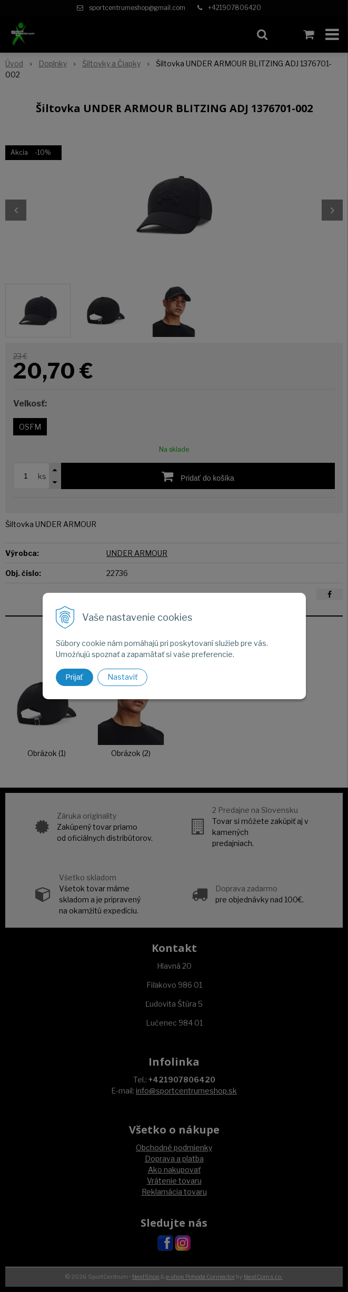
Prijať (74, 677)
